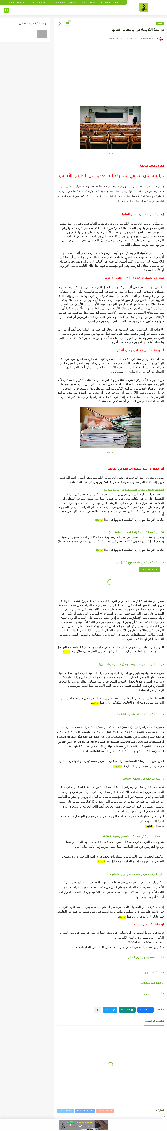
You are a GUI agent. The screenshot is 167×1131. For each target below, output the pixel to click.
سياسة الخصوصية (57, 3)
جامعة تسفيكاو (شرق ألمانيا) (145, 957)
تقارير (117, 3)
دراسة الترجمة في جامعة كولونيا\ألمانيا (139, 714)
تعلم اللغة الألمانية (37, 3)
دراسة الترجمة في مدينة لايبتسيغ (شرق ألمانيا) (133, 836)
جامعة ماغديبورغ (153, 993)
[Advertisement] (110, 82)
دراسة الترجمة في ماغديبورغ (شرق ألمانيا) (137, 563)
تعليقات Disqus (65, 1111)
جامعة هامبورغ (154, 972)
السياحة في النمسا (17, 3)
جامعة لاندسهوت (152, 983)
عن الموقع (73, 3)
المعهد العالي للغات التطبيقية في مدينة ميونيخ (133, 490)
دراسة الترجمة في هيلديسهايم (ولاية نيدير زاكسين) (131, 664)
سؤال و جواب (105, 3)
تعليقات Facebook (85, 1111)
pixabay (110, 153)
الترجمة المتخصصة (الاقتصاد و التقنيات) (136, 532)
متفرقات (92, 3)
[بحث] (6, 10)
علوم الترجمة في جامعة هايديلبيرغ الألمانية (137, 874)
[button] (145, 1010)
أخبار (83, 3)
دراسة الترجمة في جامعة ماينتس (143, 779)
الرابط (99, 520)
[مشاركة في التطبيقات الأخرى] (97, 1010)
